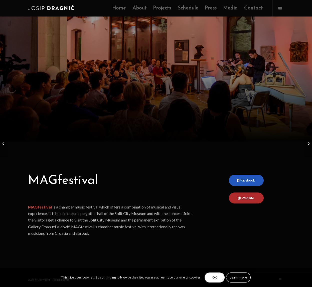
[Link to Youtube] (280, 8)
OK (214, 277)
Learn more (238, 277)
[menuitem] (119, 8)
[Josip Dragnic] (54, 8)
